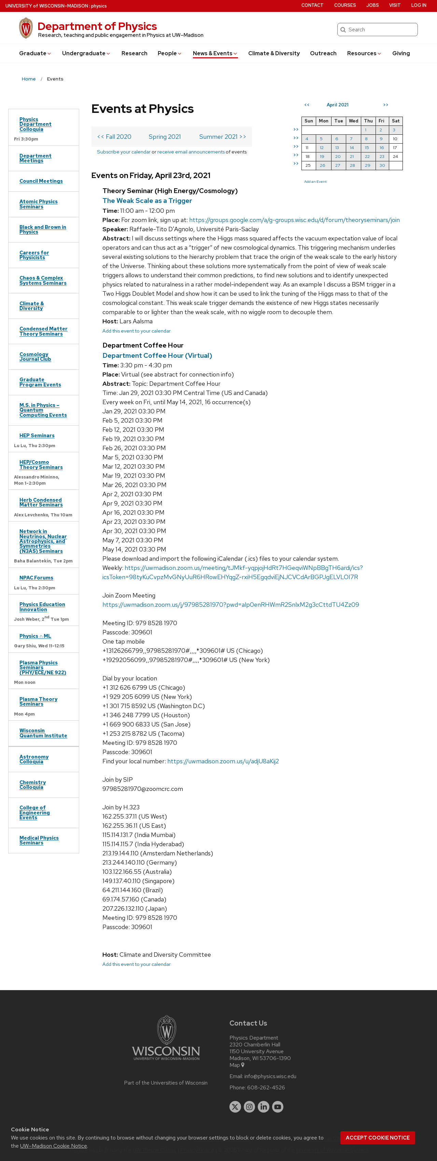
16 (382, 147)
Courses (345, 5)
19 (322, 156)
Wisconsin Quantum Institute (43, 732)
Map (237, 1065)
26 (322, 165)
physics (99, 6)
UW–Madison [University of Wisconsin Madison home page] (46, 6)
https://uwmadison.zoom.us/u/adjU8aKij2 (223, 761)
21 (352, 156)
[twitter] (235, 1107)
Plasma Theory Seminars (38, 701)
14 (352, 147)
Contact (312, 5)
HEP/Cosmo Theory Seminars (41, 464)
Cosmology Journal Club (35, 356)
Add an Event (315, 181)
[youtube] (278, 1107)
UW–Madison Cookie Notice (53, 1145)
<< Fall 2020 (114, 137)
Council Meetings (41, 181)
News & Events (215, 53)
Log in (418, 5)
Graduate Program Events (40, 381)
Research (134, 53)
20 (338, 156)
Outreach (323, 53)
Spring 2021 (165, 137)
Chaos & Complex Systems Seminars (43, 280)
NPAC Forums (36, 577)
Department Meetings (35, 158)
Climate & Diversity (274, 53)
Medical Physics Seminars (39, 840)
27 (337, 165)
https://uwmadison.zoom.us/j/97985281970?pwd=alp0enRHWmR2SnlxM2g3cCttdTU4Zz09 (230, 604)
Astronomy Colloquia (33, 759)
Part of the (166, 1082)
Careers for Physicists (34, 255)
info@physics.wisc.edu (270, 1076)
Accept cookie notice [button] (378, 1137)
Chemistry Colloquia (32, 784)
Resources (364, 53)
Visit (395, 5)
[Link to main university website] (166, 1061)
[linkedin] (263, 1107)
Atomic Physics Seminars (38, 203)
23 (382, 156)
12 (322, 147)
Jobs (372, 5)
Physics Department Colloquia (35, 124)
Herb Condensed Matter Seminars (41, 502)
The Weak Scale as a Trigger (147, 200)
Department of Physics (97, 26)
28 (352, 165)
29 (367, 165)
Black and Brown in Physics (42, 229)
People (170, 53)
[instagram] (249, 1107)
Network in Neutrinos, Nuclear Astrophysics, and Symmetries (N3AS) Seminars (43, 541)
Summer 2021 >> (222, 137)
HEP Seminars (37, 435)
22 (367, 156)
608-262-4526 (266, 1087)
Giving (401, 53)
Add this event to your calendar (136, 330)
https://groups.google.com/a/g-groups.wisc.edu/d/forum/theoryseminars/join (294, 220)
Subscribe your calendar (124, 151)
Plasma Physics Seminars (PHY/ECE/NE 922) (42, 667)
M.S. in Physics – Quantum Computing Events (43, 410)
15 (367, 147)
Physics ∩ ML (35, 636)
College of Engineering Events (34, 812)
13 (337, 147)
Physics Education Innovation (42, 606)
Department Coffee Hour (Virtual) (157, 355)
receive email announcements (191, 151)
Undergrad (86, 53)
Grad (35, 53)
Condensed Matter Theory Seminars (43, 331)
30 (382, 165)
